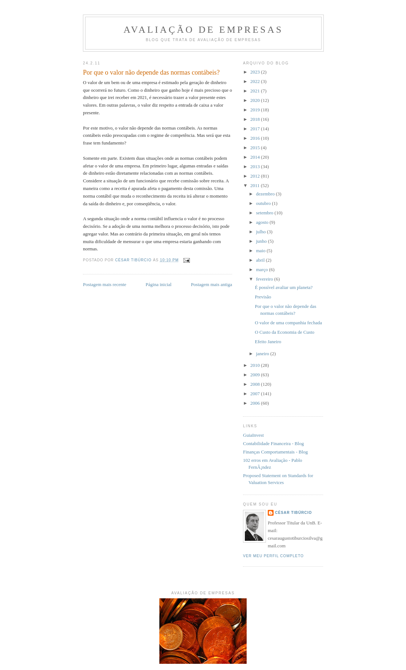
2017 (255, 128)
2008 (255, 384)
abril (261, 260)
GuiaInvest (253, 435)
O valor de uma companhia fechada (288, 322)
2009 (255, 374)
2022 (255, 81)
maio (261, 250)
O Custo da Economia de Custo (284, 332)
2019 (255, 109)
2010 (255, 365)
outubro (264, 203)
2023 (255, 72)
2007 (255, 393)
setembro (265, 212)
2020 (255, 100)
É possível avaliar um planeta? (284, 287)
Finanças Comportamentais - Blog (275, 452)
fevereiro (265, 279)
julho (261, 231)
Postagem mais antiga (211, 284)
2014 (255, 157)
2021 (255, 91)
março (262, 269)
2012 (255, 176)
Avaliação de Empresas (203, 29)
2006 (255, 403)
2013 (255, 166)
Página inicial (158, 284)
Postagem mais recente (104, 284)
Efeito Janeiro (268, 341)
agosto (263, 222)
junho (262, 241)
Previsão (263, 297)
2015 (255, 147)
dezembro (266, 194)
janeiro (263, 353)
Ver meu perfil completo (273, 556)
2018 (255, 119)
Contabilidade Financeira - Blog (273, 443)
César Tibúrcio (293, 513)
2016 (255, 138)
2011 (255, 185)
